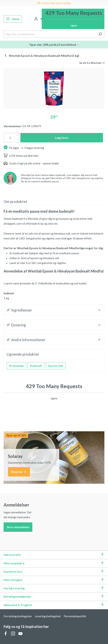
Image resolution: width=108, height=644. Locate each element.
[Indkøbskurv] (73, 19)
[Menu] (13, 19)
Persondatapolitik (75, 616)
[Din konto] (36, 19)
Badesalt (36, 365)
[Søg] (100, 34)
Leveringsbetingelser (48, 616)
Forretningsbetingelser (18, 616)
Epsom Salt (55, 365)
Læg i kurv (62, 137)
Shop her (19, 472)
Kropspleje (16, 365)
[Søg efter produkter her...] (50, 34)
